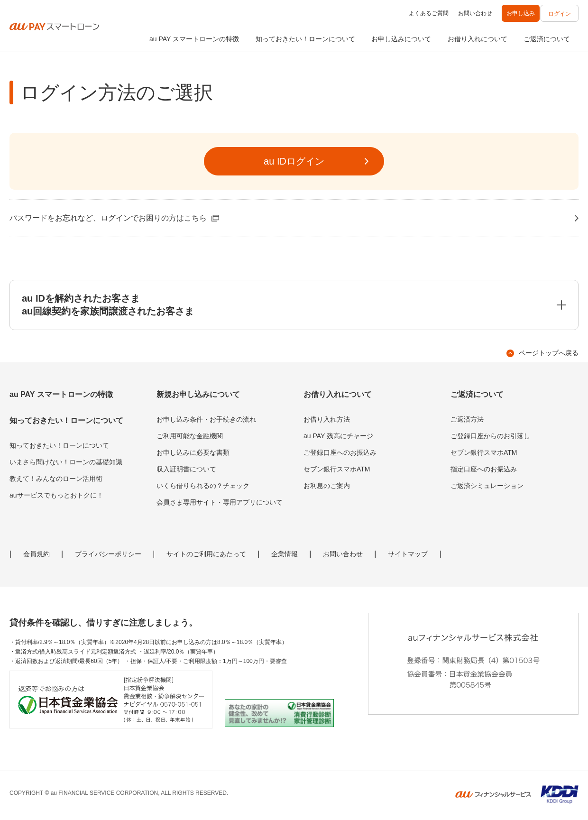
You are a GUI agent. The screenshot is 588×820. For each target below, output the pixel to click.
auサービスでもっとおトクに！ (56, 495)
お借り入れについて (477, 39)
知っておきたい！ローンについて (305, 39)
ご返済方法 (467, 419)
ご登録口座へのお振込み (340, 452)
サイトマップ (408, 554)
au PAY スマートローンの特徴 (194, 39)
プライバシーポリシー (108, 554)
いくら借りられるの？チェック (202, 485)
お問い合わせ (475, 13)
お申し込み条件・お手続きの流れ (206, 419)
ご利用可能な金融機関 (189, 436)
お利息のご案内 (326, 485)
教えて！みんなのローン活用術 (55, 478)
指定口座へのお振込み (483, 469)
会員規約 (36, 554)
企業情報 (284, 554)
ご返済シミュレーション (487, 485)
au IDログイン (294, 161)
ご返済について (547, 39)
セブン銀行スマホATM (336, 469)
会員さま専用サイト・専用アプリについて (219, 502)
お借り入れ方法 (326, 419)
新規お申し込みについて (198, 394)
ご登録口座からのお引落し (490, 436)
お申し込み (520, 13)
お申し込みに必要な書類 (193, 452)
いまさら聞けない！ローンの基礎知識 (65, 462)
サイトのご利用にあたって (206, 554)
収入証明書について (186, 469)
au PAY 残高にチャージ (338, 436)
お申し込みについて (401, 39)
